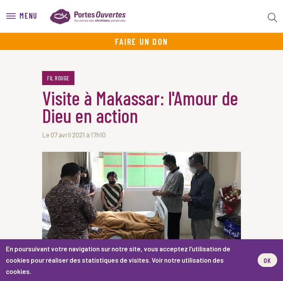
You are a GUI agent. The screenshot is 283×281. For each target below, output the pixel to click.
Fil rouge (58, 78)
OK (267, 260)
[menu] (21, 16)
